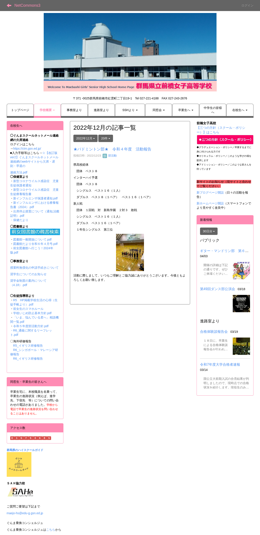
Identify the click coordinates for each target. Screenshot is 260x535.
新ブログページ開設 (210, 192)
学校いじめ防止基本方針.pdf (32, 313)
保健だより (20, 220)
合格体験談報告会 (214, 331)
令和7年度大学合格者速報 (220, 364)
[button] (47, 110)
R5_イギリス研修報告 (29, 345)
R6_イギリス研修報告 (28, 358)
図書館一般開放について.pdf (32, 239)
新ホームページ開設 (210, 203)
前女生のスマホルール (28, 308)
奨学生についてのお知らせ (28, 274)
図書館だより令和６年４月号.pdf (35, 244)
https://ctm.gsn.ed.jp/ (27, 148)
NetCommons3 (27, 5)
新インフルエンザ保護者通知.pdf (35, 198)
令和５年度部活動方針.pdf (30, 326)
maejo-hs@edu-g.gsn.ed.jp (25, 513)
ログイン (247, 5)
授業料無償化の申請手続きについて (34, 267)
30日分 (209, 231)
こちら (50, 529)
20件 (105, 138)
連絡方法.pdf (18, 172)
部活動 (110, 155)
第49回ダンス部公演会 (217, 289)
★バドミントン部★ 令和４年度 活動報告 (112, 149)
